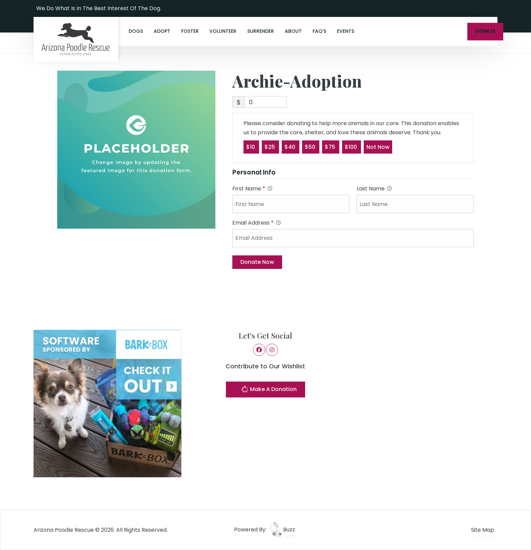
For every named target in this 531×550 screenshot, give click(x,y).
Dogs (136, 31)
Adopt (162, 31)
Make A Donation (269, 390)
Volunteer (222, 31)
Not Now (377, 146)
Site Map (482, 530)
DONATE (485, 31)
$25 (270, 146)
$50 (311, 146)
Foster (190, 31)
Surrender (260, 31)
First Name (252, 189)
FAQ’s (319, 31)
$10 (251, 146)
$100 (351, 146)
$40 (290, 146)
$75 (331, 146)
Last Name (374, 189)
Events (345, 31)
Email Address (256, 223)
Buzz (282, 529)
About (293, 31)
